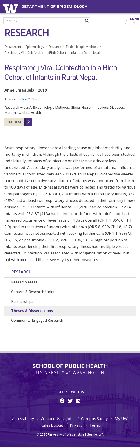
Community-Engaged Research (37, 320)
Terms (95, 425)
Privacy (76, 425)
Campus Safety (94, 418)
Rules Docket (51, 425)
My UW (121, 418)
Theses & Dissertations (32, 310)
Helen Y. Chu (27, 99)
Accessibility (23, 418)
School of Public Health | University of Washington (70, 369)
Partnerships (22, 301)
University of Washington (11, 8)
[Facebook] (62, 400)
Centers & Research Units (32, 291)
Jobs (70, 418)
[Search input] (45, 21)
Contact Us (50, 418)
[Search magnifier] (87, 21)
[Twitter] (70, 400)
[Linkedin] (78, 400)
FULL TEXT (14, 122)
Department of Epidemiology (54, 6)
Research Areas (24, 282)
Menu (134, 19)
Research (21, 271)
